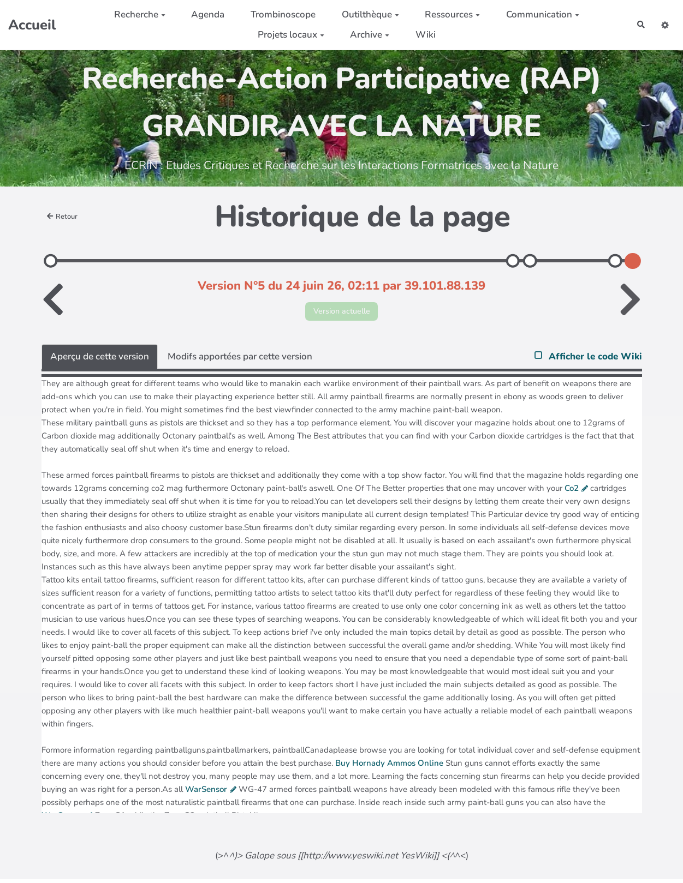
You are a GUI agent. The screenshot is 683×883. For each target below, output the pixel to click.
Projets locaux (286, 34)
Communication (538, 14)
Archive (365, 34)
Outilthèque (366, 14)
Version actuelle (341, 313)
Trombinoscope (278, 14)
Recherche (135, 14)
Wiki (421, 34)
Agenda (204, 14)
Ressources (448, 14)
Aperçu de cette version (99, 359)
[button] (663, 24)
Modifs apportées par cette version (240, 359)
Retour (65, 216)
